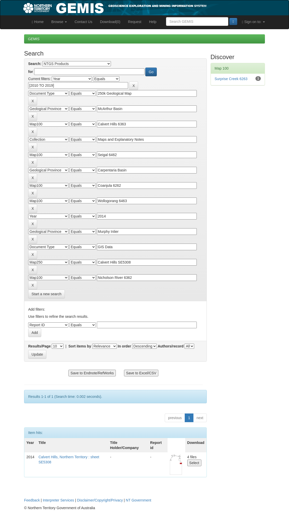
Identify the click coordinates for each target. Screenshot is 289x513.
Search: (34, 64)
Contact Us (83, 22)
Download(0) (110, 22)
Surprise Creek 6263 (231, 79)
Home (38, 22)
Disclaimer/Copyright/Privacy (100, 500)
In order (124, 346)
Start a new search (46, 294)
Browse (59, 22)
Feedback (32, 500)
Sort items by (79, 346)
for (30, 72)
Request (134, 22)
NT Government (138, 500)
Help (153, 22)
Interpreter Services (58, 500)
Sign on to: (253, 22)
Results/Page (39, 346)
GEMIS (33, 39)
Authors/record (170, 346)
